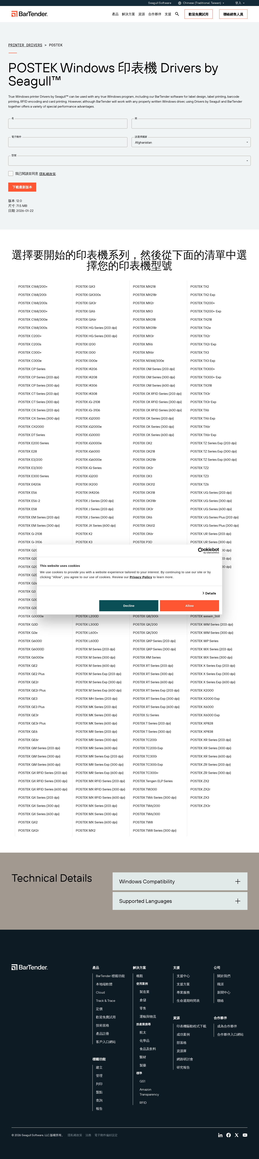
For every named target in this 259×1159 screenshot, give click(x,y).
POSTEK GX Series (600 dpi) (39, 814)
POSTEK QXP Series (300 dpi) (154, 649)
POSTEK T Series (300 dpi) (152, 731)
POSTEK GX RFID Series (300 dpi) (42, 781)
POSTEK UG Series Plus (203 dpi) (214, 517)
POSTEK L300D (87, 624)
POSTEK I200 (86, 344)
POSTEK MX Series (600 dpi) (96, 822)
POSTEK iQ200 (87, 476)
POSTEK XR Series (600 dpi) (210, 756)
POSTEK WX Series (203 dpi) (211, 649)
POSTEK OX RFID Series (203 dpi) (157, 393)
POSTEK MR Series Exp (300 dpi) (100, 764)
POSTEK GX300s (88, 295)
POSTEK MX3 (143, 311)
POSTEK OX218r (144, 459)
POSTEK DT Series (31, 435)
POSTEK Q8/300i (145, 616)
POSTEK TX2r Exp (203, 344)
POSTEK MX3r (143, 336)
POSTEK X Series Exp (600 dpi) (212, 682)
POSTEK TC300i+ (146, 773)
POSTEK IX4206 (87, 492)
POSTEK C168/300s (32, 328)
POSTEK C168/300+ (33, 311)
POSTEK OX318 (144, 492)
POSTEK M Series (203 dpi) (95, 649)
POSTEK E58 (27, 509)
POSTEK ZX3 (199, 797)
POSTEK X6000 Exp (205, 715)
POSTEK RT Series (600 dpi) (153, 682)
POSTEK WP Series (204, 641)
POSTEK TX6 (199, 410)
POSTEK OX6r (143, 534)
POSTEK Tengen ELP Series (153, 781)
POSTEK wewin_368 (205, 616)
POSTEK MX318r (145, 328)
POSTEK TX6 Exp (202, 418)
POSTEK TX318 (201, 385)
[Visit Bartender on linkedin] (220, 1135)
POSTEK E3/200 (30, 459)
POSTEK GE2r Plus (32, 690)
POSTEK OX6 (142, 517)
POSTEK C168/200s (32, 303)
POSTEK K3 (84, 542)
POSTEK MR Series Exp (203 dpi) (99, 756)
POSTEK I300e (86, 361)
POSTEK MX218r (145, 295)
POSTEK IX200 (87, 484)
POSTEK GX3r (86, 303)
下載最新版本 (22, 187)
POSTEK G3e (27, 632)
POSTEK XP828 (201, 723)
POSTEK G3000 (30, 608)
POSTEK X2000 (202, 690)
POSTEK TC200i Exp (148, 748)
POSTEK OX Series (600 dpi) (153, 435)
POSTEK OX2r (143, 468)
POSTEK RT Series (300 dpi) (153, 674)
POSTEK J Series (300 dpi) (95, 517)
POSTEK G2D (28, 575)
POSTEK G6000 (30, 641)
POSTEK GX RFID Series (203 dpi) (42, 773)
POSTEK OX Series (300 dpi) (153, 426)
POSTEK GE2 (27, 665)
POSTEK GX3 (85, 286)
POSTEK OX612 (144, 525)
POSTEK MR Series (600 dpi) (96, 748)
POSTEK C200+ (30, 336)
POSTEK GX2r (28, 830)
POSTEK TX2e (200, 328)
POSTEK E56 (27, 492)
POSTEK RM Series (147, 657)
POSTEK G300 (29, 600)
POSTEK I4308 (86, 393)
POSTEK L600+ (87, 632)
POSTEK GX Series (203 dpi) (38, 797)
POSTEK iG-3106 (88, 410)
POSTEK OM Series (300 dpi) (154, 377)
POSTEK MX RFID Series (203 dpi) (100, 781)
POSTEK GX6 (85, 311)
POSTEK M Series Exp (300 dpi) (98, 682)
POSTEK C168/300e (33, 319)
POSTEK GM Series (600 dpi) (39, 764)
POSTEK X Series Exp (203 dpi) (212, 665)
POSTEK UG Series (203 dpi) (211, 492)
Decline (128, 605)
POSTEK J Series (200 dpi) (95, 501)
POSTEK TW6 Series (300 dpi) (154, 797)
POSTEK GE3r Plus (32, 723)
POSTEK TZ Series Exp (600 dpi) (213, 459)
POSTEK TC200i (145, 740)
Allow (189, 605)
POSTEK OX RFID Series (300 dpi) (157, 402)
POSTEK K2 (84, 534)
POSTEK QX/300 (145, 632)
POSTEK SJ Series (146, 715)
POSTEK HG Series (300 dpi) (96, 336)
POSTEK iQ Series (89, 468)
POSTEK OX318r (144, 501)
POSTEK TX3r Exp (203, 402)
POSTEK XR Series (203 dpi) (210, 740)
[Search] (177, 14)
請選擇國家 (141, 136)
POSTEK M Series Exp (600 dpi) (98, 690)
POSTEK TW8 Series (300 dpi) (154, 830)
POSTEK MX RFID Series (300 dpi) (100, 789)
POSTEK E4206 (29, 484)
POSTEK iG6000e (89, 459)
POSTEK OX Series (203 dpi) (153, 418)
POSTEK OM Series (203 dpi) (154, 369)
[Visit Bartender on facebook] (228, 1135)
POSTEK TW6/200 (146, 806)
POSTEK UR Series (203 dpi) (210, 534)
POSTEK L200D (87, 616)
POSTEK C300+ (30, 352)
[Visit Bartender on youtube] (245, 1135)
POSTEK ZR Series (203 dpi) (210, 764)
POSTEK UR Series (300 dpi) (210, 542)
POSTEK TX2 (199, 286)
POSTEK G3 (27, 591)
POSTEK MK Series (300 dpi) (96, 715)
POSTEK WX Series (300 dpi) (211, 657)
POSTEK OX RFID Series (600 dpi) (157, 410)
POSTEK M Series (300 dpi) (95, 657)
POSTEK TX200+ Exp (205, 311)
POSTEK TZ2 (199, 468)
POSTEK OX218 (144, 451)
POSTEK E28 (27, 451)
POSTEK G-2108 (30, 534)
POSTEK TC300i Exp (148, 764)
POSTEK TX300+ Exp (205, 377)
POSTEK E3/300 (30, 468)
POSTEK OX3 (142, 476)
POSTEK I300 (86, 352)
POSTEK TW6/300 (146, 814)
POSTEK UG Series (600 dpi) (211, 509)
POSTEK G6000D (31, 649)
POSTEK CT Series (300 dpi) (38, 402)
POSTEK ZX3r (200, 806)
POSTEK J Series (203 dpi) (94, 509)
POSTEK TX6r (200, 426)
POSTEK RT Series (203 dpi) (153, 665)
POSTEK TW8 (143, 822)
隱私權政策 (47, 174)
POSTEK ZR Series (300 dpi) (210, 773)
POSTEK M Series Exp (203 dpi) (98, 674)
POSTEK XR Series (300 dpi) (210, 748)
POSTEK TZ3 (199, 476)
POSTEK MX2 (86, 830)
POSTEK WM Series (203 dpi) (211, 624)
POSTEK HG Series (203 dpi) (96, 328)
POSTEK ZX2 (199, 781)
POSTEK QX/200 (145, 624)
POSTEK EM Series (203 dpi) (39, 517)
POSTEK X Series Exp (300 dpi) (212, 674)
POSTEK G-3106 (30, 542)
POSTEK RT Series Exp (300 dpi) (156, 698)
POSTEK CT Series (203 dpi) (38, 393)
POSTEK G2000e (31, 567)
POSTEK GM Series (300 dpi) (39, 756)
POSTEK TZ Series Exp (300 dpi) (213, 451)
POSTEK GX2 (28, 822)
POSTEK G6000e (31, 657)
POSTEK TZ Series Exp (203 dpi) (213, 443)
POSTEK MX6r (143, 352)
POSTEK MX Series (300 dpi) (96, 814)
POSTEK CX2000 (31, 426)
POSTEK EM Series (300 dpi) (39, 525)
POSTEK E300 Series (33, 476)
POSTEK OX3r (143, 509)
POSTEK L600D (87, 641)
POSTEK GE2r (28, 682)
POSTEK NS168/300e (148, 361)
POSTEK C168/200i (32, 295)
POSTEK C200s (29, 344)
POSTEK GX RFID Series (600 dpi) (42, 789)
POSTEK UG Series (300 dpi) (211, 501)
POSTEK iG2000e (89, 426)
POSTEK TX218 (201, 319)
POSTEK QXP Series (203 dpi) (154, 641)
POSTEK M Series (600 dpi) (95, 665)
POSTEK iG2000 (88, 418)
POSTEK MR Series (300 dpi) (96, 740)
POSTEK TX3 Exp (202, 361)
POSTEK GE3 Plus (31, 707)
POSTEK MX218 (144, 286)
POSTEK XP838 (201, 731)
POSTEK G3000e (31, 616)
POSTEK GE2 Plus (31, 674)
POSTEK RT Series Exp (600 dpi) (156, 707)
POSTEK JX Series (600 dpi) (96, 525)
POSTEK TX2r (200, 336)
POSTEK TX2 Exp (202, 295)
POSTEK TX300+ (202, 369)
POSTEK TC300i (145, 756)
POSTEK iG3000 (88, 435)
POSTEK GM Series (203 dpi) (39, 748)
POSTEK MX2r (143, 303)
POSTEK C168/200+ (33, 286)
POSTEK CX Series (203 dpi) (38, 410)
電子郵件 (16, 136)
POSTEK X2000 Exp (205, 698)
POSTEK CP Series (31, 369)
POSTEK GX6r (86, 319)
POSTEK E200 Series (33, 443)
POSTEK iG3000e (89, 443)
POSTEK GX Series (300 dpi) (39, 806)
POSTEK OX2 (142, 443)
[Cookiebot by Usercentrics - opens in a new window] (201, 550)
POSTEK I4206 (86, 369)
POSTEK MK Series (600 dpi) (96, 723)
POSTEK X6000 (202, 707)
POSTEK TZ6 (199, 484)
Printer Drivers (25, 44)
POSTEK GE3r (28, 715)
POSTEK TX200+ (202, 303)
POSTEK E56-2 (29, 501)
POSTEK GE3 (27, 698)
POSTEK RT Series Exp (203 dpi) (156, 690)
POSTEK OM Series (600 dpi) (154, 385)
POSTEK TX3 (199, 352)
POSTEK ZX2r (200, 789)
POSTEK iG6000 (88, 451)
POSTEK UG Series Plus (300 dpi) (214, 525)
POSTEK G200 (29, 550)
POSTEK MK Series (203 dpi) (96, 707)
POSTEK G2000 (30, 558)
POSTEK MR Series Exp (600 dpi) (100, 773)
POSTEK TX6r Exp (203, 435)
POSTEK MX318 (144, 319)
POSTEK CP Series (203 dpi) (38, 377)
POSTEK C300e (30, 361)
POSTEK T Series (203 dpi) (152, 723)
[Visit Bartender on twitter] (236, 1135)
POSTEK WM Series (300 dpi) (211, 632)
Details (210, 593)
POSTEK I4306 (86, 385)
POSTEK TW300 (145, 789)
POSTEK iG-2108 (88, 402)
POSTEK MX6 (143, 344)
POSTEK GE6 (27, 731)
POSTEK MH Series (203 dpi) (96, 698)
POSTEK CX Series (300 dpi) (39, 418)
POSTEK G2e (27, 583)
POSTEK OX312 (144, 484)
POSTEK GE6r (28, 740)
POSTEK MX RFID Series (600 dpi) (100, 797)
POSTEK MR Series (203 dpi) (96, 731)
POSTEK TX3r (200, 393)
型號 (14, 155)
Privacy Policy (141, 577)
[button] (180, 881)
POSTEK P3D (142, 542)
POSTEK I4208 (86, 377)
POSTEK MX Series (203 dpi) (96, 806)
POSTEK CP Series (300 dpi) (38, 385)
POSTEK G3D (28, 624)
